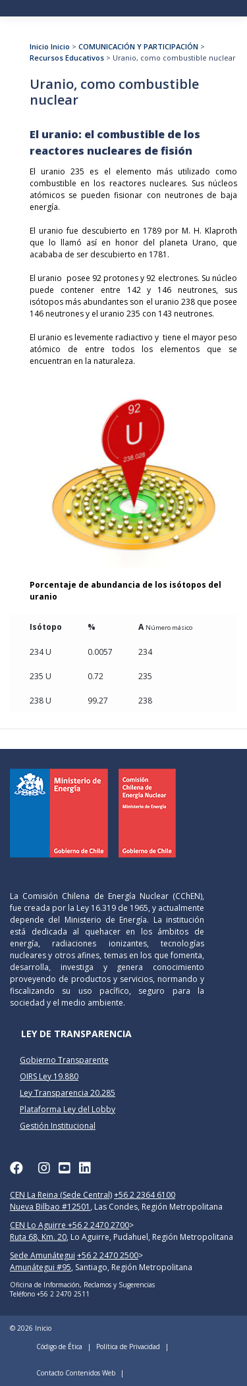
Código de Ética (59, 1346)
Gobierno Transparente (64, 1059)
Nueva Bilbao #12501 (50, 1206)
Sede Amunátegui (42, 1255)
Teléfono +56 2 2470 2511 (50, 1293)
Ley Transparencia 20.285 (67, 1092)
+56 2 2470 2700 (98, 1225)
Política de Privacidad (128, 1346)
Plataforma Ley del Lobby (67, 1109)
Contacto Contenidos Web (75, 1372)
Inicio (39, 46)
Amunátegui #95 (40, 1267)
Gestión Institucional (58, 1125)
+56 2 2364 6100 (144, 1194)
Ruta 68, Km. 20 (38, 1237)
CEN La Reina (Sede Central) (61, 1194)
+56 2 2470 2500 (107, 1255)
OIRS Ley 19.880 (49, 1076)
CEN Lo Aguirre (39, 1225)
